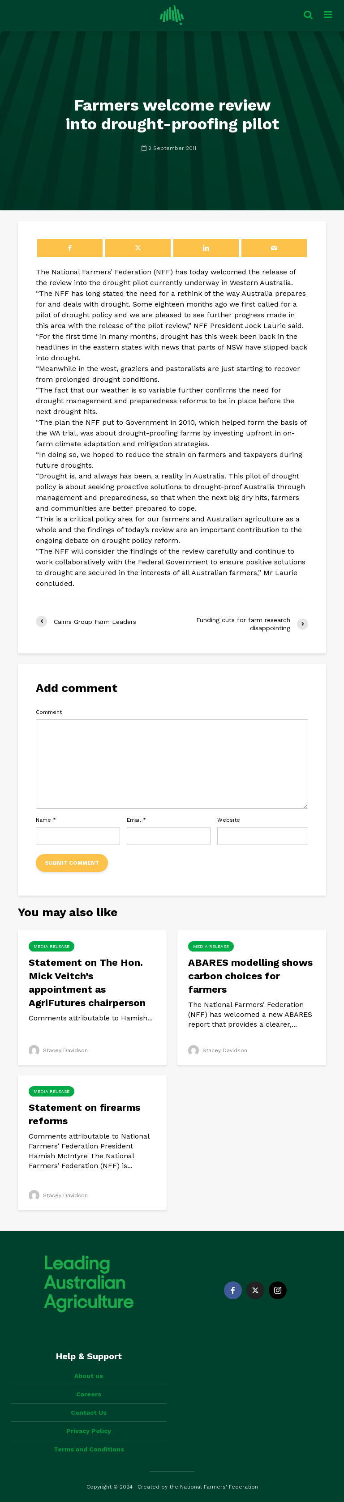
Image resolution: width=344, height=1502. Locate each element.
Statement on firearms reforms (84, 1114)
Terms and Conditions (89, 1449)
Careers (88, 1394)
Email (136, 820)
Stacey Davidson (58, 1050)
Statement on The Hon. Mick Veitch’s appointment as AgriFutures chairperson (87, 982)
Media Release (51, 946)
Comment (49, 712)
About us (88, 1375)
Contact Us (89, 1412)
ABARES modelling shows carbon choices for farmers (250, 976)
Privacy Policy (88, 1430)
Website (228, 820)
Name (46, 820)
